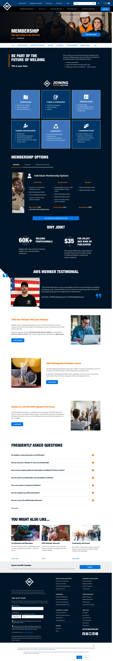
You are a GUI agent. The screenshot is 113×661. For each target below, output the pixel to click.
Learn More (52, 382)
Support (58, 626)
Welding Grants (86, 602)
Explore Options (22, 45)
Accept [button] (79, 657)
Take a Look (14, 558)
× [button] (94, 646)
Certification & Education (26, 9)
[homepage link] (33, 581)
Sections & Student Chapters (63, 615)
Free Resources (86, 588)
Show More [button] (14, 508)
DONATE (90, 567)
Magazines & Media (36, 3)
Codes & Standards (87, 581)
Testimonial (60, 45)
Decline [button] (86, 657)
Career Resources (71, 9)
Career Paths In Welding (88, 604)
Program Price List (60, 588)
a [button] (35, 9)
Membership (41, 9)
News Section (85, 623)
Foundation (85, 612)
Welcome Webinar (72, 45)
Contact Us (58, 628)
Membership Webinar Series (63, 604)
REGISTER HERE (17, 340)
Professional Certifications (62, 581)
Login (105, 3)
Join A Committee (86, 620)
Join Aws (105, 9)
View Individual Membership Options (55, 218)
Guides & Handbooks (87, 586)
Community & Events (56, 9)
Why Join (50, 45)
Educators (59, 3)
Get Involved (85, 615)
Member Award (85, 45)
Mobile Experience (60, 620)
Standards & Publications (88, 9)
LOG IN (43, 558)
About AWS (22, 3)
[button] (93, 3)
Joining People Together (37, 45)
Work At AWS (85, 625)
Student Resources (87, 597)
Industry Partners (86, 617)
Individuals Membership (62, 597)
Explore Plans (91, 34)
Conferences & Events (61, 612)
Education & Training (61, 583)
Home (12, 38)
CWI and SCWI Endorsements (63, 586)
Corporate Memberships (62, 599)
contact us (99, 3)
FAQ (95, 45)
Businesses (49, 3)
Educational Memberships (62, 602)
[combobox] (82, 3)
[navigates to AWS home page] (7, 6)
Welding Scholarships (87, 599)
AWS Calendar (59, 617)
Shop (67, 3)
